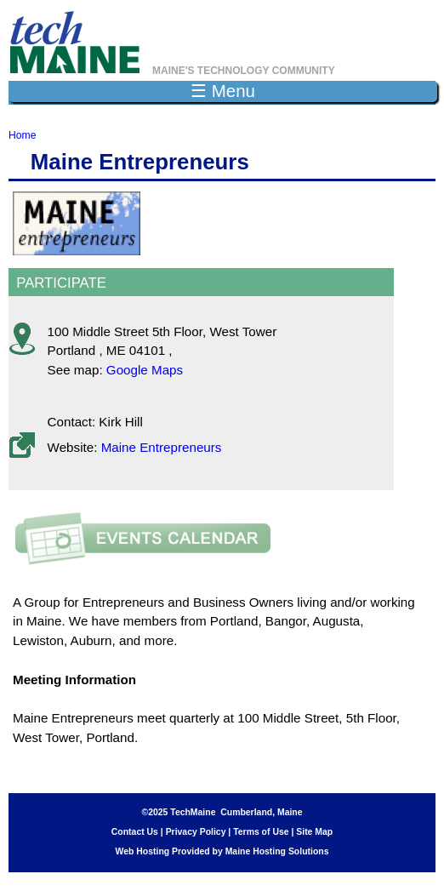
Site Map (314, 832)
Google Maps (144, 370)
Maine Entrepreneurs (161, 447)
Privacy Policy (196, 832)
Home (22, 135)
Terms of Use (260, 832)
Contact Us (134, 832)
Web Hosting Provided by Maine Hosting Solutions (222, 851)
